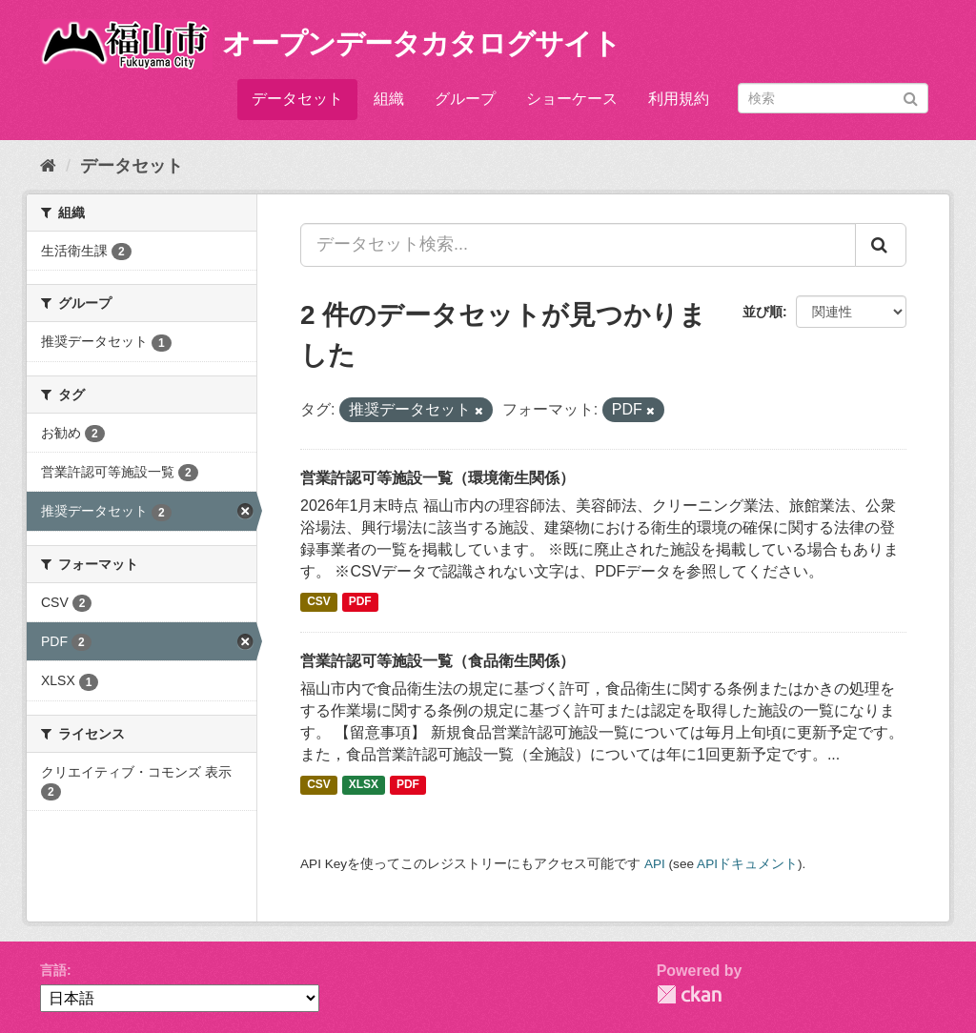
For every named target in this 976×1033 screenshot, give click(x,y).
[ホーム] (48, 165)
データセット (297, 99)
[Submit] (911, 97)
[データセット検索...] (578, 245)
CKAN (689, 994)
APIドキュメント (747, 864)
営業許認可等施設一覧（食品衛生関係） (437, 661)
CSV (319, 602)
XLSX (363, 785)
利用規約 (678, 99)
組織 (389, 99)
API (654, 864)
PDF (360, 602)
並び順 (762, 311)
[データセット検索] (833, 98)
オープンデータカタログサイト (421, 43)
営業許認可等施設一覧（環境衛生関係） (437, 478)
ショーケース (572, 99)
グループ (465, 99)
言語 (53, 970)
